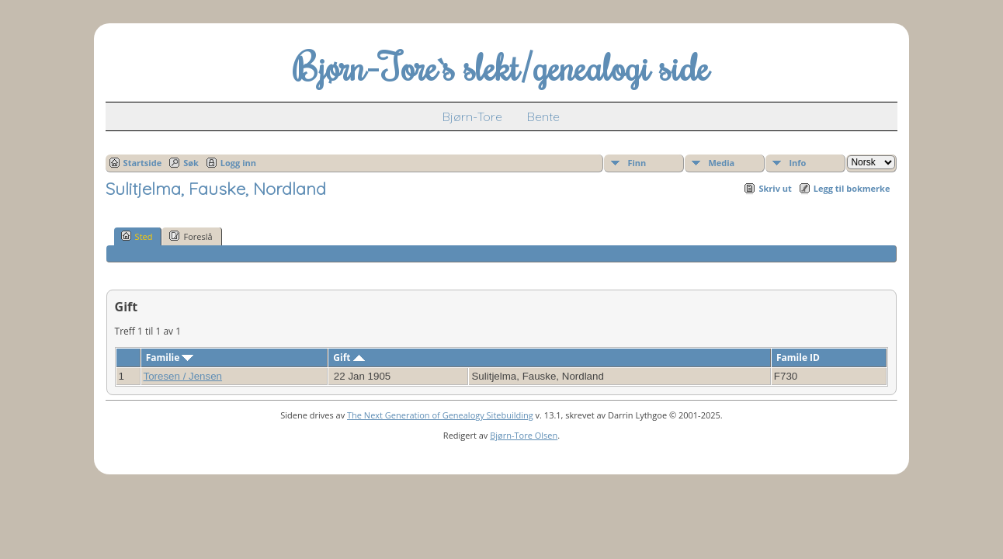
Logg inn (238, 162)
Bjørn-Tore (472, 116)
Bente (543, 116)
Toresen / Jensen (183, 376)
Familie (170, 357)
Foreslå (190, 236)
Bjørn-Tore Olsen (523, 435)
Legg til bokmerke (852, 188)
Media (721, 162)
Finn (636, 162)
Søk (191, 162)
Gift (348, 357)
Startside (142, 162)
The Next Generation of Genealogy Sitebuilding (440, 415)
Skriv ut (774, 188)
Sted (137, 236)
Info (797, 162)
